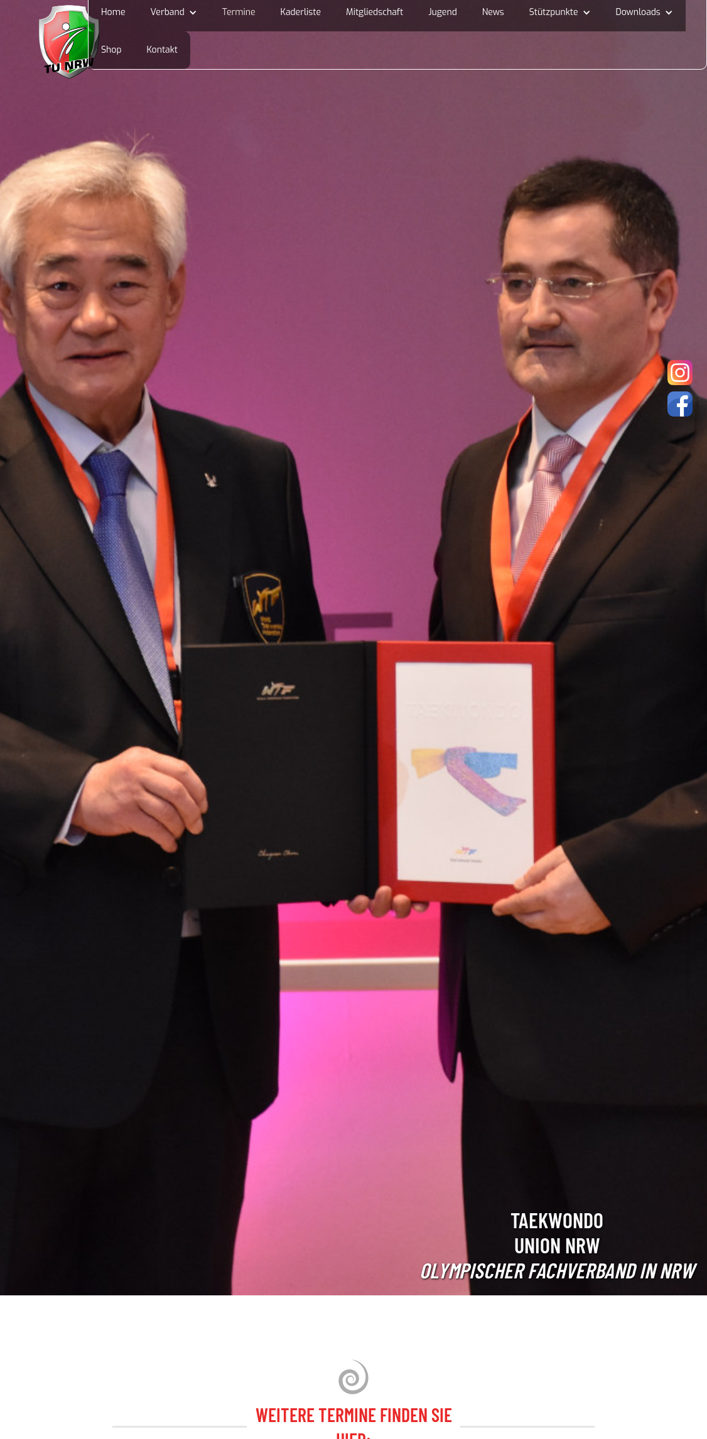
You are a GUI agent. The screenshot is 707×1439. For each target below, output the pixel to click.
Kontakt (162, 50)
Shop (111, 50)
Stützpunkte (553, 12)
